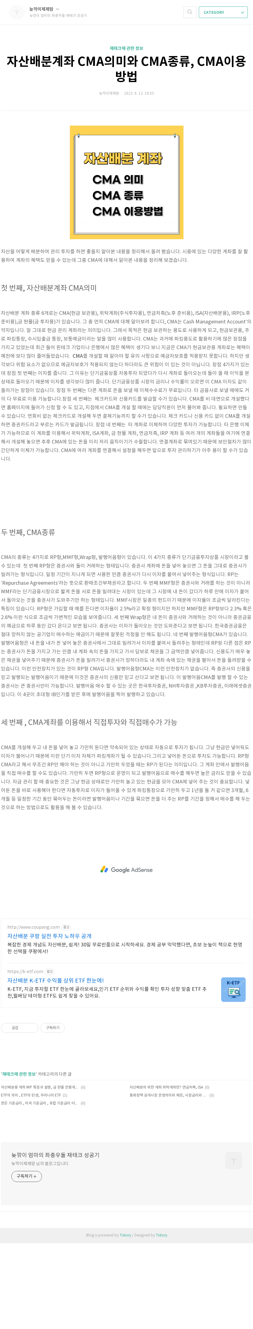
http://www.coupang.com (33, 1013)
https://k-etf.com (25, 1057)
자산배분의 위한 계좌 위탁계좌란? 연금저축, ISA (166, 1173)
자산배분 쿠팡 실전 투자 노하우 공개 (49, 1022)
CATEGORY (224, 12)
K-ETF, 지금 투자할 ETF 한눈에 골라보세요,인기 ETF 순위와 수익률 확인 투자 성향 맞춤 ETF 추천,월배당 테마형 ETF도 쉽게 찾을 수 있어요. (107, 1078)
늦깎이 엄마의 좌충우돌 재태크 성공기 (55, 1241)
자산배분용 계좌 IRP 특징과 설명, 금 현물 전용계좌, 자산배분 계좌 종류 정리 (40, 1173)
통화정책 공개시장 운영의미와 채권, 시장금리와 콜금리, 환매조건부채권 (169, 1181)
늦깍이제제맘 (44, 9)
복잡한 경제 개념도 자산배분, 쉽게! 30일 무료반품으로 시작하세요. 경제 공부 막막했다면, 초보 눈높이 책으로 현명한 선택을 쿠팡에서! (124, 1034)
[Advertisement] (126, 532)
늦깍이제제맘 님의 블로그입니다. (40, 1249)
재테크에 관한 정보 (126, 48)
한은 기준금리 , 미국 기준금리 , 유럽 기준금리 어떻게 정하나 (40, 1189)
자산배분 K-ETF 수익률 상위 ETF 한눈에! (55, 1066)
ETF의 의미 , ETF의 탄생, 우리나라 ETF (31, 1181)
